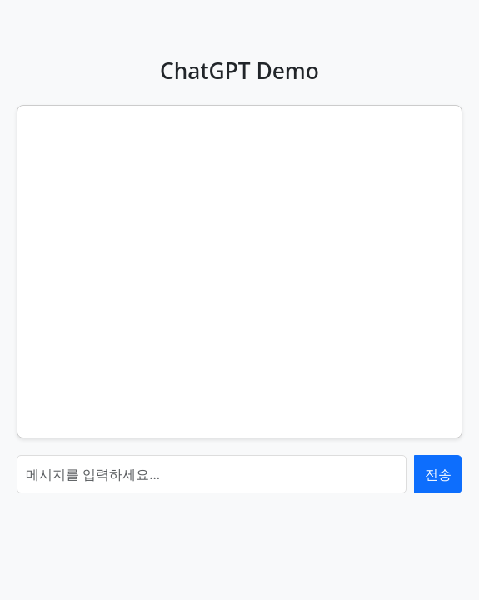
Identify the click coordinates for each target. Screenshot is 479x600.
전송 (438, 474)
